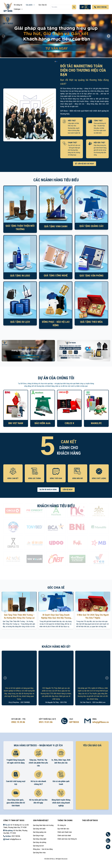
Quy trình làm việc (63, 829)
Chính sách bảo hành (64, 836)
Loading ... (92, 775)
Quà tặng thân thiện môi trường (43, 825)
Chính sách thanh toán (64, 832)
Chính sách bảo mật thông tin (67, 839)
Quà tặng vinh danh (39, 829)
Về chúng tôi (18, 5)
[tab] (55, 61)
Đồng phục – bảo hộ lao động (43, 849)
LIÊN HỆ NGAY (68, 490)
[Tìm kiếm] (74, 7)
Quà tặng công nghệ (39, 839)
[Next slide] (108, 36)
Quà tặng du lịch (38, 846)
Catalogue (18, 9)
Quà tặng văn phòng (39, 842)
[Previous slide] (3, 36)
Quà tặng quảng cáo (39, 832)
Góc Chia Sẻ (43, 5)
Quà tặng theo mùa (39, 853)
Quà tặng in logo (38, 836)
